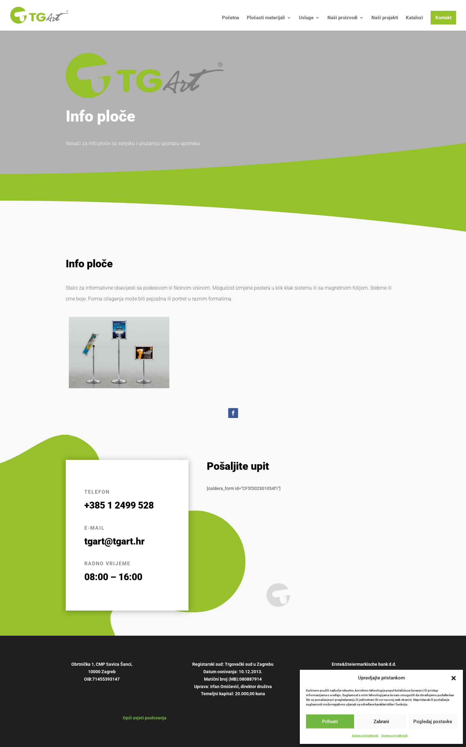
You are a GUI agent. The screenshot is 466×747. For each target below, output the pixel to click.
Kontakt (443, 17)
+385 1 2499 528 (119, 505)
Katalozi (414, 18)
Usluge (306, 18)
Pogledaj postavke (432, 721)
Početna (230, 18)
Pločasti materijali (266, 18)
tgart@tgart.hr (114, 541)
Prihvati (330, 721)
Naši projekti (384, 18)
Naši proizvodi (342, 18)
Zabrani (381, 721)
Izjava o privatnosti (365, 735)
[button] (453, 678)
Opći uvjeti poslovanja (144, 717)
